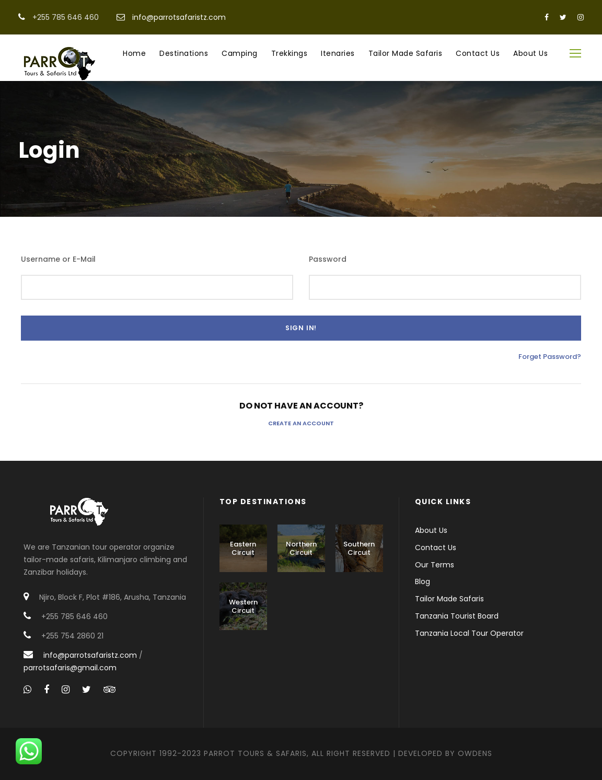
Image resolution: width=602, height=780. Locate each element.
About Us (530, 53)
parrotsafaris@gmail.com (70, 667)
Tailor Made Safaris (405, 53)
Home (134, 53)
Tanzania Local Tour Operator (469, 633)
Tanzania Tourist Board (457, 616)
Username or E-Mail (58, 259)
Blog (422, 581)
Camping (240, 53)
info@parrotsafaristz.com (179, 17)
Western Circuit (243, 606)
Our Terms (434, 565)
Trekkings (289, 53)
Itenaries (338, 53)
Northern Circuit (301, 548)
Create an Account (301, 423)
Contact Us (478, 53)
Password (327, 259)
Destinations (183, 53)
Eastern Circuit (243, 548)
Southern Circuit (359, 548)
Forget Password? (549, 357)
